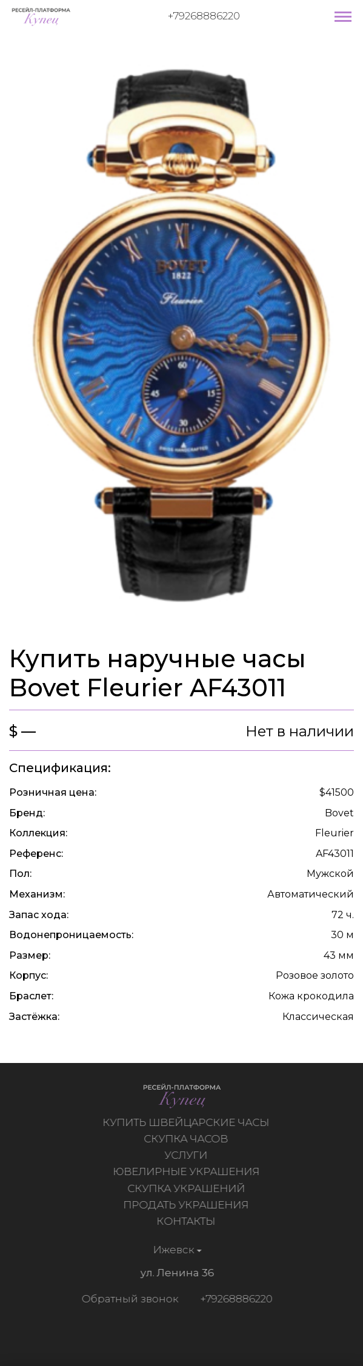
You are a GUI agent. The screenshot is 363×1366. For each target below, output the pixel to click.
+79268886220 (204, 16)
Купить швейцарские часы (187, 1122)
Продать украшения (187, 1205)
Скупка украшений (187, 1188)
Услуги (187, 1155)
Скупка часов (187, 1139)
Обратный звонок (128, 1299)
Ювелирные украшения (187, 1171)
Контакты (187, 1221)
